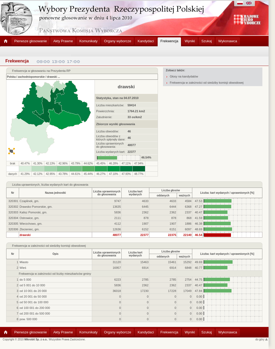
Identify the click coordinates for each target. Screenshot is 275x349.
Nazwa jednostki (55, 192)
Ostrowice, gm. (29, 218)
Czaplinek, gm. (29, 201)
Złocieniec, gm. (29, 229)
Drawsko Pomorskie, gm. (36, 206)
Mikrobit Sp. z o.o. (36, 339)
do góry (261, 339)
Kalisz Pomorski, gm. (33, 212)
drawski (52, 76)
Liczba (16, 184)
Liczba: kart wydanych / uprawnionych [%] (227, 192)
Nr (12, 192)
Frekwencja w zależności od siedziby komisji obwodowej (207, 82)
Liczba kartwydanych (135, 193)
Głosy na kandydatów (184, 76)
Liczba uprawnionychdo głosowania (107, 193)
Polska (11, 76)
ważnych (184, 195)
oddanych (163, 195)
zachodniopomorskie (31, 76)
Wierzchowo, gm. (31, 223)
